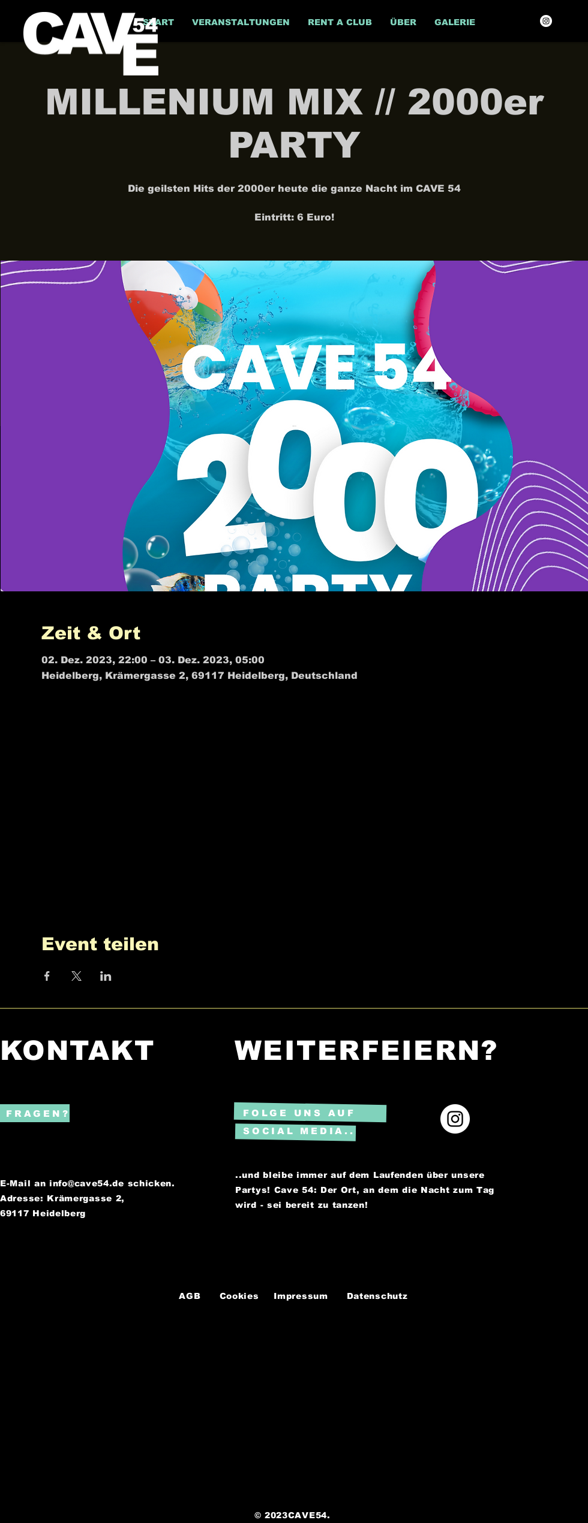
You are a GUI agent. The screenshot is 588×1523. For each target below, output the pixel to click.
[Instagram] (546, 21)
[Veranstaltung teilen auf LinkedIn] (106, 976)
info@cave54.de (86, 1183)
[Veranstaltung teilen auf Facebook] (47, 976)
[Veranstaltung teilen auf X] (76, 976)
